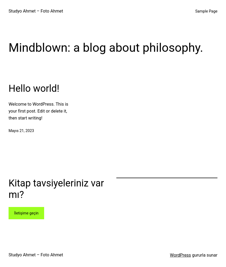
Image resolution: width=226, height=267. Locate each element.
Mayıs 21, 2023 (21, 131)
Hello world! (34, 88)
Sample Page (206, 11)
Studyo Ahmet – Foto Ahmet (36, 11)
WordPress (180, 255)
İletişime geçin (26, 213)
